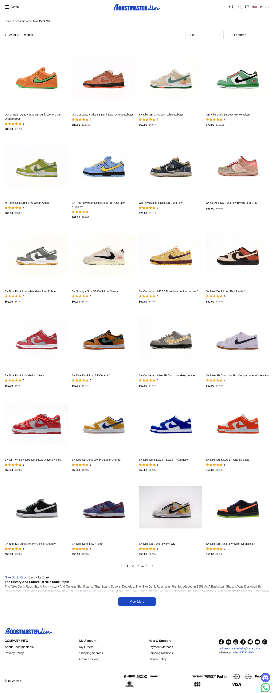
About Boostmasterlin (19, 647)
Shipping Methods (161, 653)
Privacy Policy (14, 653)
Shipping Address (91, 653)
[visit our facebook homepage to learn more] (221, 642)
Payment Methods (161, 647)
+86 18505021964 (244, 652)
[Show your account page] (239, 7)
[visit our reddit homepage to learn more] (250, 642)
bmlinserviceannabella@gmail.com (239, 648)
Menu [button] (15, 7)
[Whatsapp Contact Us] (265, 687)
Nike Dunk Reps (16, 577)
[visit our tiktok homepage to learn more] (243, 642)
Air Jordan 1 (97, 591)
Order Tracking (89, 659)
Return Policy (158, 659)
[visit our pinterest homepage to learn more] (228, 642)
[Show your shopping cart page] (247, 7)
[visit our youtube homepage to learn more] (235, 642)
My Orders (86, 647)
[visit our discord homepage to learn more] (257, 642)
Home (8, 21)
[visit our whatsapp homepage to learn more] (264, 642)
